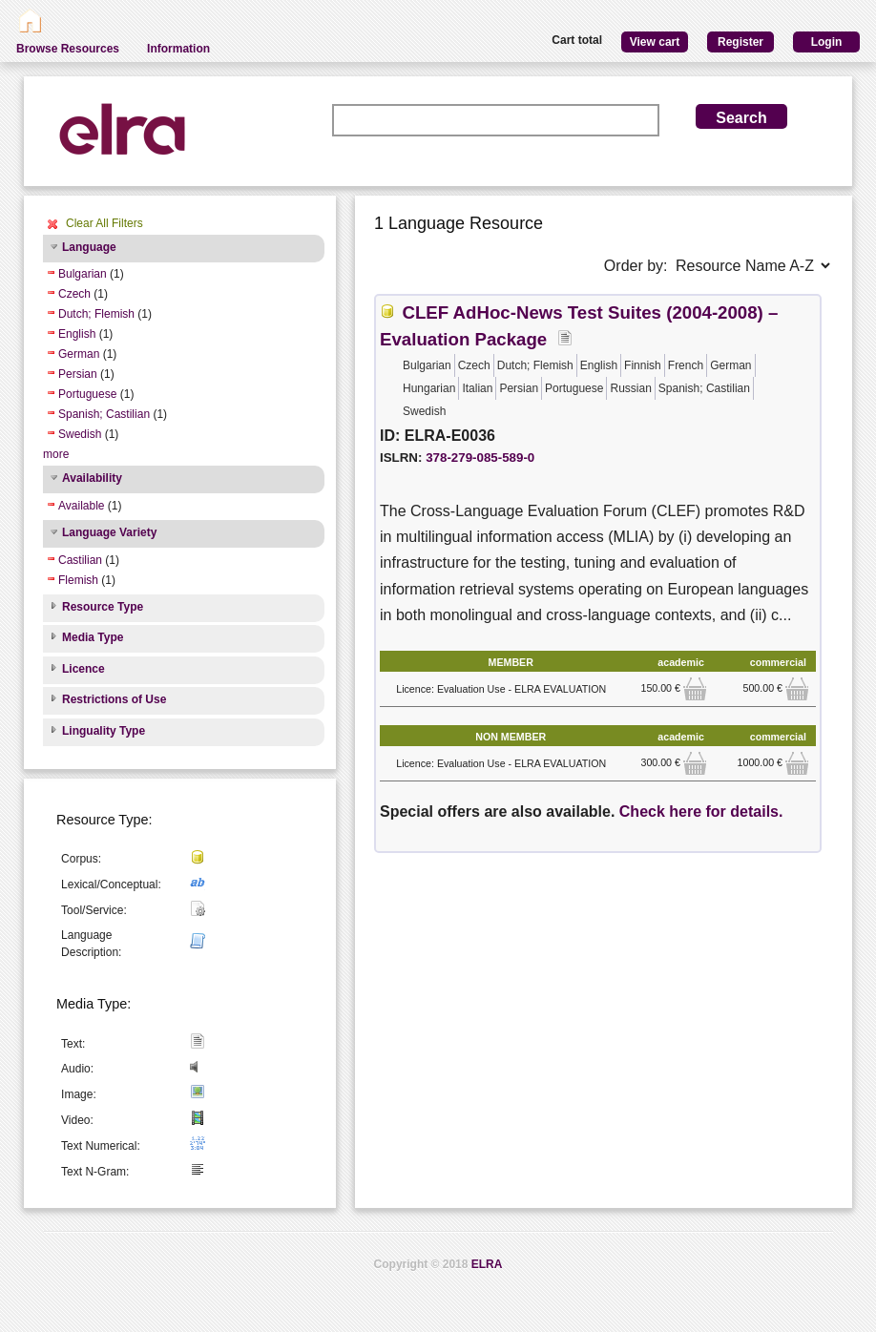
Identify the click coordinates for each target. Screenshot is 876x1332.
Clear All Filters (104, 223)
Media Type (92, 637)
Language (89, 247)
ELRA (487, 1264)
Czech (74, 294)
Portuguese (87, 394)
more (56, 454)
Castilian (80, 560)
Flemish (78, 580)
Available (81, 505)
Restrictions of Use (114, 699)
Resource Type (102, 607)
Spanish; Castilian (104, 414)
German (78, 354)
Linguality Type (103, 731)
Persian (77, 374)
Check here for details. (701, 811)
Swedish (79, 434)
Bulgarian (82, 274)
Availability (92, 478)
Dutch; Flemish (96, 314)
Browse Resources (67, 48)
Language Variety (109, 532)
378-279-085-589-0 (480, 457)
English (76, 334)
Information (178, 48)
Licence (83, 669)
